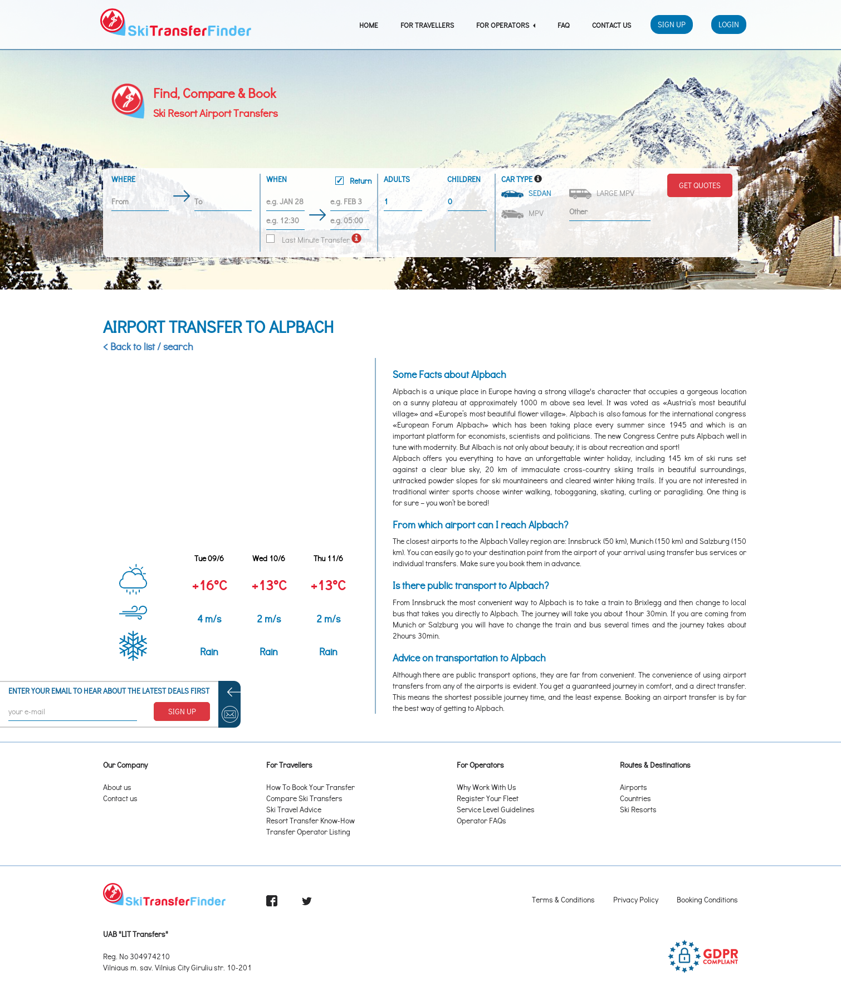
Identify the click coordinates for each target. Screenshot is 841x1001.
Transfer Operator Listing (308, 831)
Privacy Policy (635, 899)
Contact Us (611, 25)
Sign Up (672, 24)
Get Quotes (700, 185)
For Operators (505, 25)
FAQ (564, 25)
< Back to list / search (148, 346)
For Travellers (427, 25)
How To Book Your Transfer (310, 787)
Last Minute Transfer (308, 239)
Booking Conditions (707, 899)
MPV (523, 213)
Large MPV (602, 193)
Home (368, 25)
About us (117, 787)
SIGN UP (182, 711)
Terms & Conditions (563, 899)
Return (353, 180)
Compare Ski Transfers (304, 798)
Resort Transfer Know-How (310, 820)
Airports (633, 787)
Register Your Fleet (488, 798)
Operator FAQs (481, 820)
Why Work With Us (486, 787)
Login (728, 24)
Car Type (516, 179)
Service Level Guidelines (496, 809)
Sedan (527, 193)
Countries (635, 798)
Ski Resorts (638, 809)
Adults (397, 179)
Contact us (120, 798)
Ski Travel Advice (293, 809)
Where (123, 179)
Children (464, 179)
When (318, 181)
